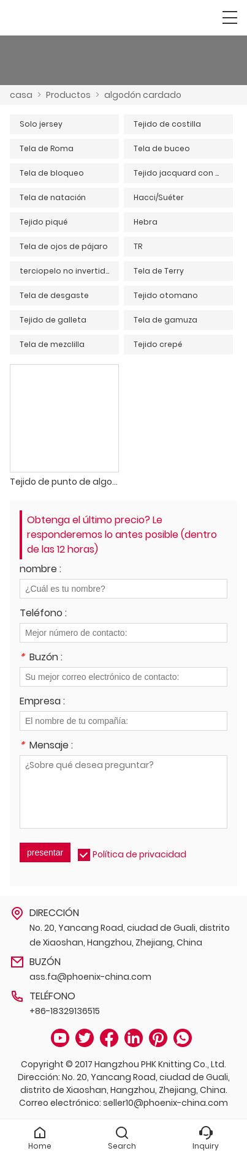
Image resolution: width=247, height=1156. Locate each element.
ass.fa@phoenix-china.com (90, 977)
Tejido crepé (158, 344)
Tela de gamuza (165, 320)
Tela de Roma (47, 148)
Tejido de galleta (53, 320)
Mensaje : (46, 746)
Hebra (146, 222)
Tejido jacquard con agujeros (183, 173)
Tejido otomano (166, 295)
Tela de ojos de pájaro (64, 246)
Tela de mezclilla (52, 344)
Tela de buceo (162, 148)
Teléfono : (43, 614)
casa (21, 95)
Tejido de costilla (167, 124)
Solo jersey (41, 124)
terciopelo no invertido (65, 271)
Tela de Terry (159, 271)
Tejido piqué (43, 222)
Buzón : (41, 658)
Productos (68, 95)
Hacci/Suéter (159, 197)
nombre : (40, 570)
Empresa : (42, 702)
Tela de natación (53, 197)
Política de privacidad (139, 854)
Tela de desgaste (54, 295)
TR (138, 246)
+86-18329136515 (64, 1011)
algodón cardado (142, 95)
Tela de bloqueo (52, 173)
